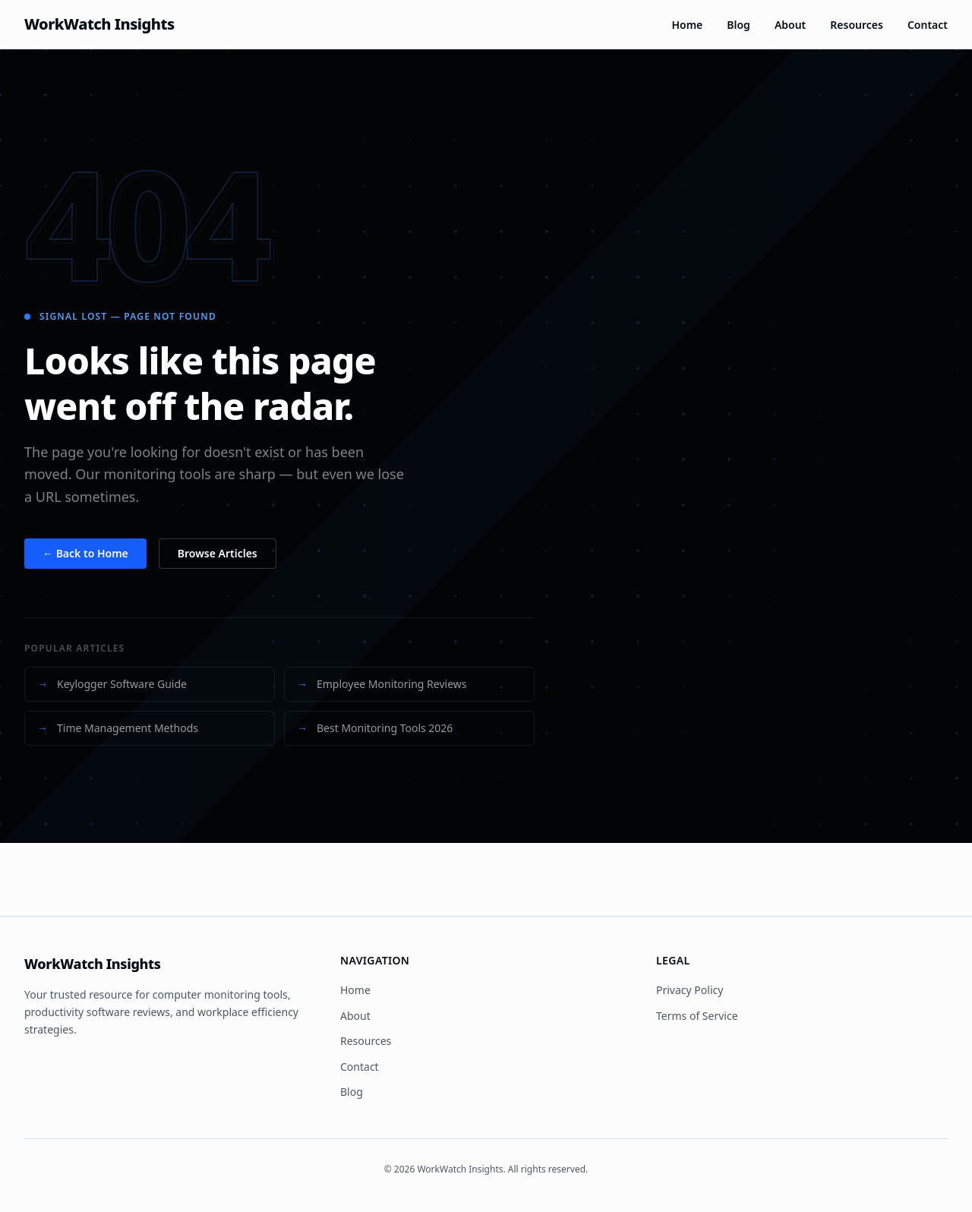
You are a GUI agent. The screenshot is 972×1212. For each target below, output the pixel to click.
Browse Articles (217, 553)
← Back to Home (85, 553)
